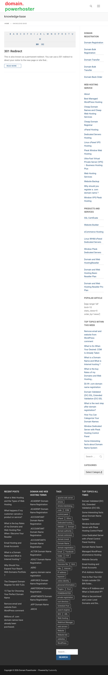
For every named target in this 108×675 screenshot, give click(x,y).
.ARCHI (33, 609)
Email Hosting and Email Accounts (12, 545)
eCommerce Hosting (93, 232)
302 (42, 44)
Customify (52, 670)
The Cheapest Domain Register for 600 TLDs (14, 583)
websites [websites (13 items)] (61, 639)
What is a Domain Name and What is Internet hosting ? (12, 555)
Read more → (13, 66)
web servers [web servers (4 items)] (62, 626)
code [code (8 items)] (60, 510)
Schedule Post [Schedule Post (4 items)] (63, 606)
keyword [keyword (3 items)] (61, 577)
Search (63, 657)
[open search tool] (91, 6)
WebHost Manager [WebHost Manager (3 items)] (65, 622)
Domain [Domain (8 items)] (71, 527)
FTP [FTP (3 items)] (67, 556)
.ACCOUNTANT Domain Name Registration (37, 520)
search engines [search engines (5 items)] (64, 610)
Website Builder (91, 225)
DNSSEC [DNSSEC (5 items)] (61, 527)
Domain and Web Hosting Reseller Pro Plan (93, 287)
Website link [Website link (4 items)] (62, 635)
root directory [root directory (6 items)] (63, 602)
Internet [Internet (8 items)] (67, 568)
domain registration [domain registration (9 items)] (66, 548)
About (87, 94)
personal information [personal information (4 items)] (66, 585)
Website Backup (91, 181)
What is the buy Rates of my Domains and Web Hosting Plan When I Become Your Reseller (14, 530)
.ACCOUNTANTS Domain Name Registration (38, 543)
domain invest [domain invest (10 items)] (63, 539)
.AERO (33, 567)
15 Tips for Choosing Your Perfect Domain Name (14, 594)
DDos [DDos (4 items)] (69, 518)
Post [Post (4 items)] (69, 589)
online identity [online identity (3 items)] (63, 581)
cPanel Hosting (91, 129)
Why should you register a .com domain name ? (91, 189)
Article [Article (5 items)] (60, 502)
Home (7, 23)
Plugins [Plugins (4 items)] (61, 589)
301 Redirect (13, 51)
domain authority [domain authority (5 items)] (64, 531)
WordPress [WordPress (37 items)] (62, 643)
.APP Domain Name (39, 604)
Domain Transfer (92, 60)
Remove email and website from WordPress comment (14, 607)
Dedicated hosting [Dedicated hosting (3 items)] (65, 523)
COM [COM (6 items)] (67, 510)
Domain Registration (93, 42)
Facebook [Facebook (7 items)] (70, 552)
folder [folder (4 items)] (60, 556)
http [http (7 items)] (59, 568)
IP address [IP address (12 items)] (62, 572)
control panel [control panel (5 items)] (63, 514)
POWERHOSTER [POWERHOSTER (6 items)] (64, 593)
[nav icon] (98, 6)
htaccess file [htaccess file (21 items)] (63, 564)
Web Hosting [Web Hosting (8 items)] (63, 618)
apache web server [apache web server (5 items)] (65, 498)
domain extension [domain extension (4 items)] (65, 535)
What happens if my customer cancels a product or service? (13, 514)
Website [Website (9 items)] (61, 631)
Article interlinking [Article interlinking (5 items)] (65, 506)
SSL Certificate (91, 218)
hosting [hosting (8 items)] (61, 560)
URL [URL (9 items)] (66, 614)
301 (37, 44)
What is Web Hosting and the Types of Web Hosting (14, 501)
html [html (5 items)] (73, 564)
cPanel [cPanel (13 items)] (60, 518)
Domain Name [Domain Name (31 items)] (63, 543)
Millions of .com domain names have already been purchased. (13, 621)
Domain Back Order (93, 77)
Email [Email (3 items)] (60, 552)
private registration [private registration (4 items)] (65, 597)
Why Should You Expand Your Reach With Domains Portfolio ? (15, 570)
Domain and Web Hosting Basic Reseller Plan (92, 273)
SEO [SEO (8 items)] (59, 614)
